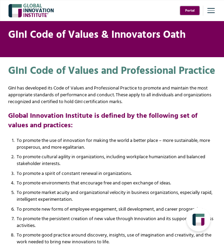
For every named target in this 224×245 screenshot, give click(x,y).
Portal (190, 11)
